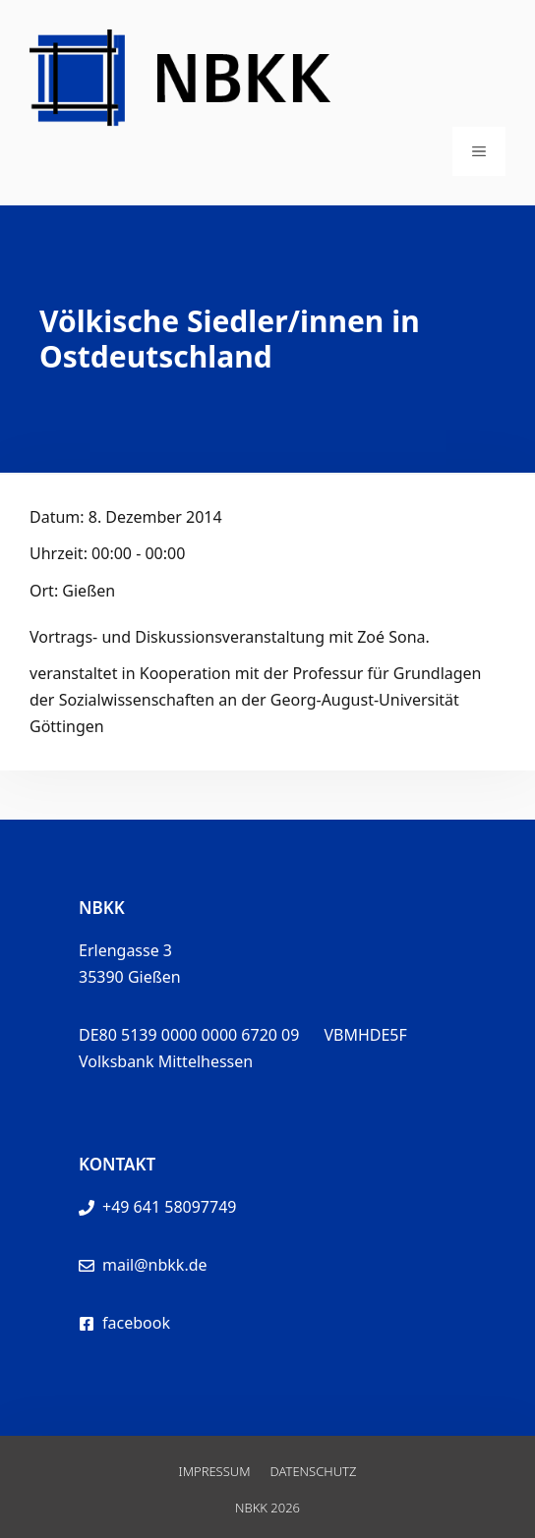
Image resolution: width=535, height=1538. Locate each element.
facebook (136, 1323)
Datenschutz (313, 1471)
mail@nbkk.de (155, 1265)
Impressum (215, 1471)
